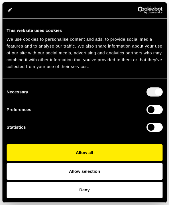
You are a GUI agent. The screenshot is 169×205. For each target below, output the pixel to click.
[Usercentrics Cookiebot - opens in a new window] (137, 10)
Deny (84, 189)
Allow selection (84, 171)
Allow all (84, 152)
